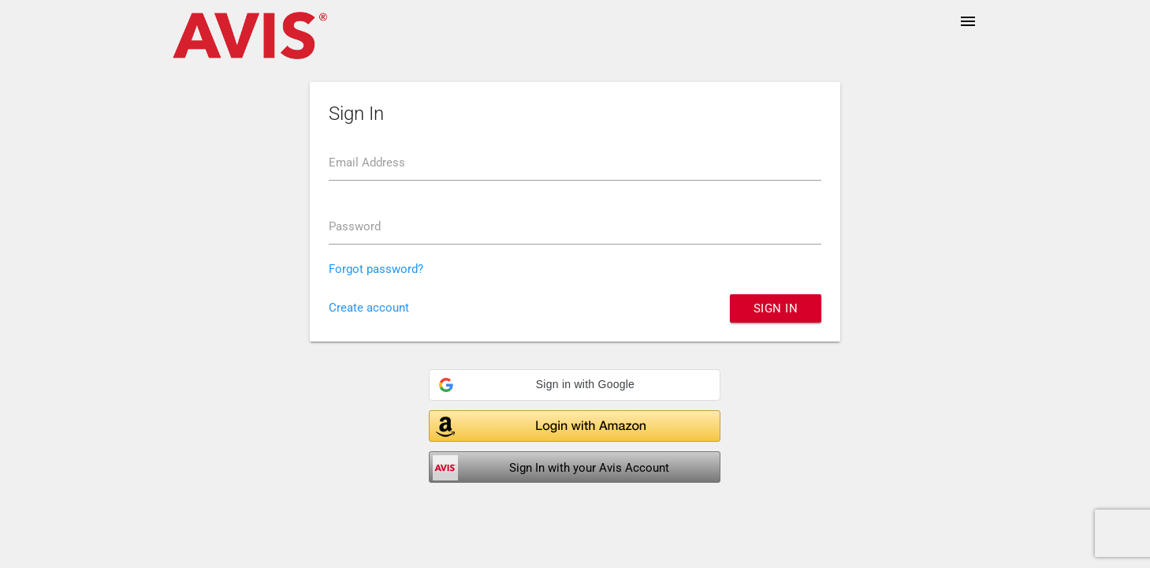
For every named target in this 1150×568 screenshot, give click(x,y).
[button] (574, 385)
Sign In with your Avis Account (589, 468)
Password (355, 226)
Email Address (367, 162)
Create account (369, 308)
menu (967, 21)
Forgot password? (376, 269)
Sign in (776, 308)
